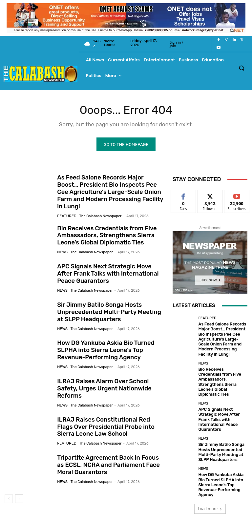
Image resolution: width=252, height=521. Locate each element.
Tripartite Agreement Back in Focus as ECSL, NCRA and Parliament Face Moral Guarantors (109, 457)
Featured (66, 207)
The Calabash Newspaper (99, 207)
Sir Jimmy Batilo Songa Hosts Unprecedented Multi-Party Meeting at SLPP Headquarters (109, 304)
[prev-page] (9, 490)
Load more (210, 471)
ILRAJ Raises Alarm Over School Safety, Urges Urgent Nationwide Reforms (110, 380)
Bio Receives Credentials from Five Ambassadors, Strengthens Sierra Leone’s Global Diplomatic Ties (103, 227)
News (62, 243)
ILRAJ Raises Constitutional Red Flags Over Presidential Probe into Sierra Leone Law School (108, 418)
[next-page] (19, 490)
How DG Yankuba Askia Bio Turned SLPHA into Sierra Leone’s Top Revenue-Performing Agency (102, 342)
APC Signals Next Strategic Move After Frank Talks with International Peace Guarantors (108, 266)
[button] (242, 68)
